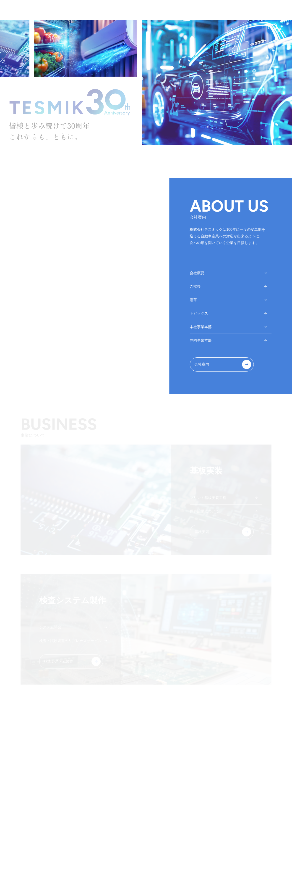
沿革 (194, 300)
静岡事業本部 (201, 340)
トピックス (199, 313)
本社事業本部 (201, 327)
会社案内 (202, 364)
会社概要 (197, 273)
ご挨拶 (195, 286)
